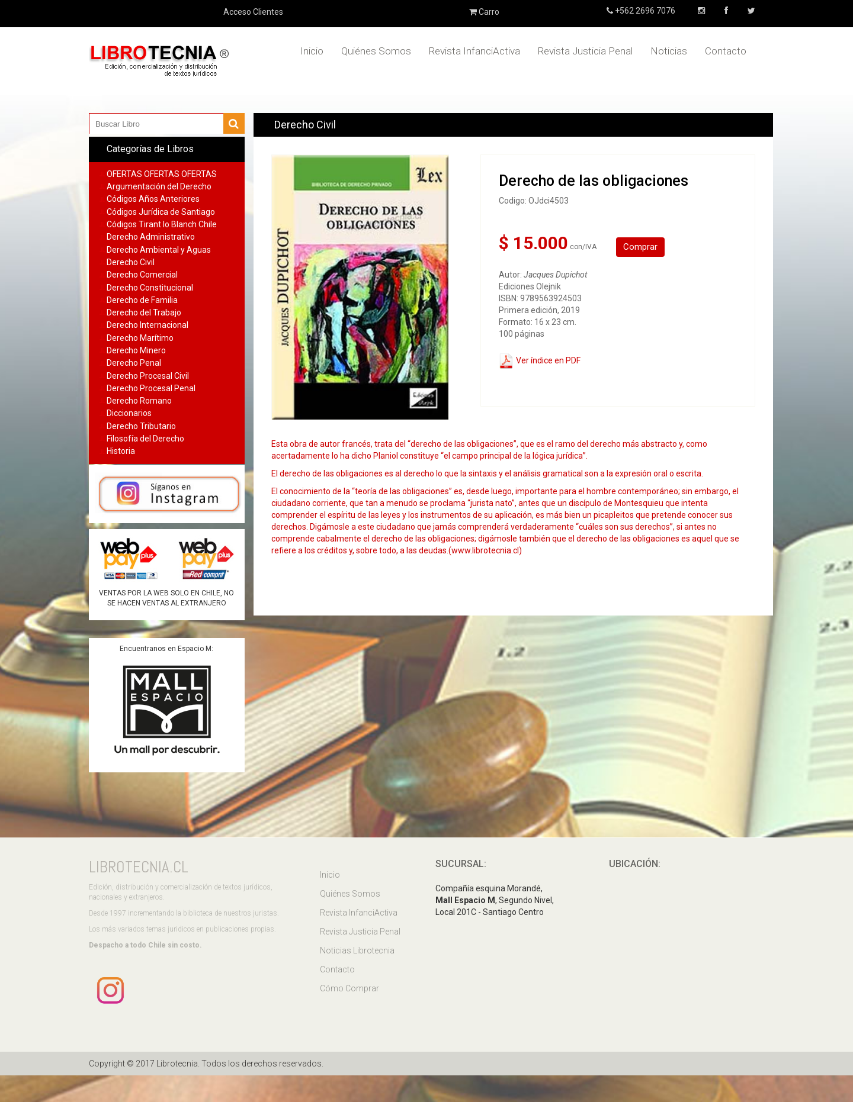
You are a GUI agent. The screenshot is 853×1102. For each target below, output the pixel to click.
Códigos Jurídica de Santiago (161, 212)
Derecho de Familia (142, 300)
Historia (121, 451)
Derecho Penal (134, 363)
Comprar (640, 246)
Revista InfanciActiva (474, 51)
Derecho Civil (131, 262)
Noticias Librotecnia (357, 950)
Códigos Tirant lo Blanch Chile (162, 224)
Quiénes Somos (376, 51)
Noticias (668, 51)
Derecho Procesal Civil (148, 376)
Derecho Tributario (141, 426)
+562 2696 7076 (644, 10)
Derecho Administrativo (151, 236)
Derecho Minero (136, 350)
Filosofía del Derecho (145, 438)
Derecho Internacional (147, 325)
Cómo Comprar (349, 988)
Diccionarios (129, 413)
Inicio (311, 51)
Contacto (725, 51)
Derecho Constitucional (150, 287)
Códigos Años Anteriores (153, 199)
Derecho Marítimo (140, 338)
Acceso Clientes (253, 12)
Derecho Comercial (142, 274)
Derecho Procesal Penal (151, 388)
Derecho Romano (139, 400)
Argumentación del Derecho (159, 186)
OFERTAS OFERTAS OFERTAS (162, 174)
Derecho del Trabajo (144, 312)
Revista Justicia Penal (585, 51)
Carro (484, 12)
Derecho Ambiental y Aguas (159, 249)
